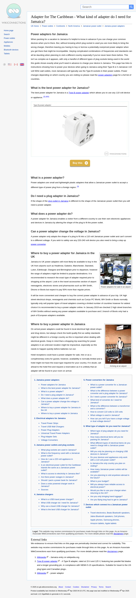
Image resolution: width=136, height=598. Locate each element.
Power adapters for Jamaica (53, 385)
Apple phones (96, 520)
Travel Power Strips (49, 423)
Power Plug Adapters (50, 430)
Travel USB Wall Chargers (52, 426)
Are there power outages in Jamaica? (57, 477)
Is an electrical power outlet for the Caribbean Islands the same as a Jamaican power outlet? (61, 467)
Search (7, 34)
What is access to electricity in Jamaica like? (60, 473)
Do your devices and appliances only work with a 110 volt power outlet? (108, 458)
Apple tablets (111, 523)
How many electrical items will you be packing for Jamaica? (106, 438)
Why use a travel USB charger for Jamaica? (60, 506)
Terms (101, 587)
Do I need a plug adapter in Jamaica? (57, 395)
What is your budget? (99, 481)
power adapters (105, 75)
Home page (8, 30)
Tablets (7, 54)
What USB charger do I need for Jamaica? (59, 503)
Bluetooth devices (11, 50)
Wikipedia (41, 557)
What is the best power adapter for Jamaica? (60, 388)
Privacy (94, 587)
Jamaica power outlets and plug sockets (55, 445)
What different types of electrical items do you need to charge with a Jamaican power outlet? (110, 445)
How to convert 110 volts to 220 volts (106, 412)
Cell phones (119, 516)
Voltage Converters (49, 440)
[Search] (105, 7)
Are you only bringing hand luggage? (106, 496)
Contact (68, 587)
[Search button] (131, 7)
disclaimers (118, 534)
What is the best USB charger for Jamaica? (60, 509)
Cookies (76, 587)
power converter (38, 244)
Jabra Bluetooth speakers (101, 516)
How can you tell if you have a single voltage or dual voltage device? (109, 419)
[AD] (47, 97)
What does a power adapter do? (55, 398)
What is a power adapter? (52, 391)
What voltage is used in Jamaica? (105, 415)
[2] (44, 97)
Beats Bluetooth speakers (118, 513)
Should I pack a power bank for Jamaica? (59, 480)
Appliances (8, 42)
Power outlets (9, 38)
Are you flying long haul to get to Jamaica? (109, 499)
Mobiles (7, 46)
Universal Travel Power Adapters (55, 433)
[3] (78, 186)
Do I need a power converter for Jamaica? (108, 397)
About (60, 587)
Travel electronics (98, 513)
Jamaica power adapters (47, 380)
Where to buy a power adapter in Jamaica (59, 413)
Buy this (77, 163)
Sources (44, 489)
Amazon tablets (97, 523)
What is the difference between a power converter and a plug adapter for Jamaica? (109, 392)
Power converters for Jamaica (100, 380)
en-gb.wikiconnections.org (46, 587)
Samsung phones (111, 520)
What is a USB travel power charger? (57, 499)
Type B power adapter (79, 93)
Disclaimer (85, 587)
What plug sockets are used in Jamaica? (59, 450)
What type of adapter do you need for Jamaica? (108, 426)
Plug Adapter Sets (49, 436)
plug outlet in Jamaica (58, 201)
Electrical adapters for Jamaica (51, 418)
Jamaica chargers (44, 494)
